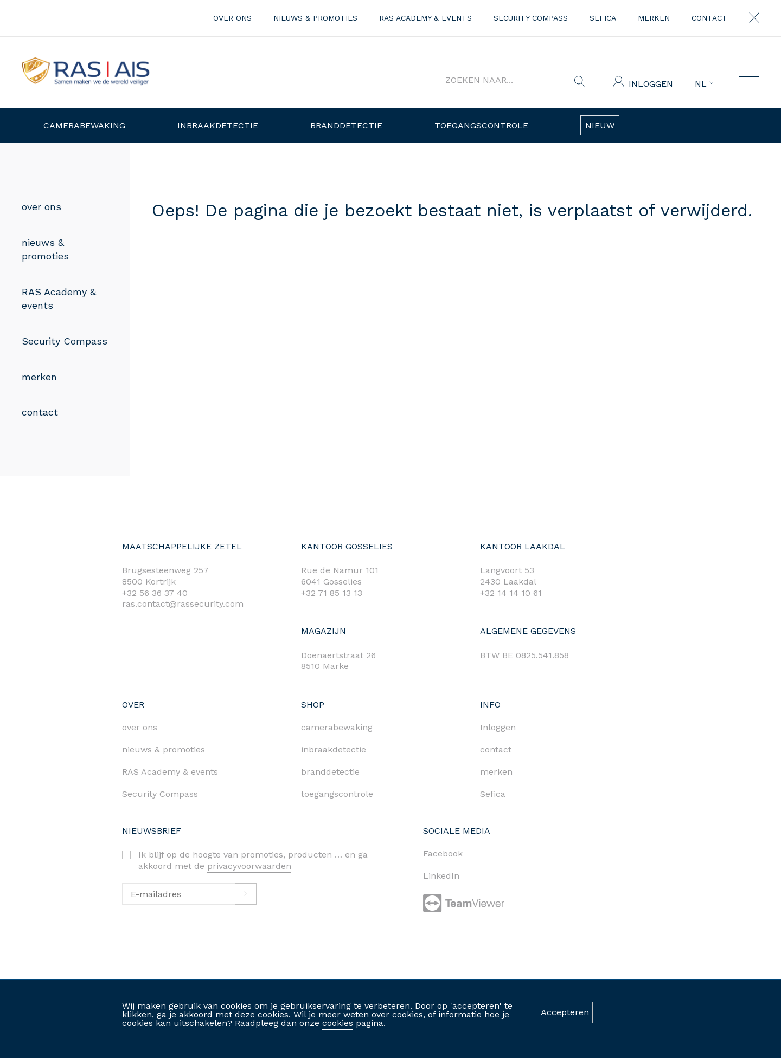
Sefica (603, 18)
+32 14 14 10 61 (511, 593)
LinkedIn (441, 876)
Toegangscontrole (481, 125)
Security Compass (531, 18)
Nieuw (599, 125)
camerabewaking (337, 727)
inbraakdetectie (333, 749)
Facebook (443, 853)
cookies (337, 1023)
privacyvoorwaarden (249, 866)
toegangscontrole (337, 794)
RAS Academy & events (425, 18)
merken (654, 18)
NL (704, 84)
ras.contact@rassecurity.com (183, 604)
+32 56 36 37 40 (155, 593)
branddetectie (330, 772)
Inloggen (651, 84)
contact (709, 18)
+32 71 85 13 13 (331, 593)
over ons (232, 18)
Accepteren (565, 1012)
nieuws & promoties (315, 18)
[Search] (507, 80)
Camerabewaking (84, 125)
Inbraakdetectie (217, 125)
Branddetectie (346, 125)
